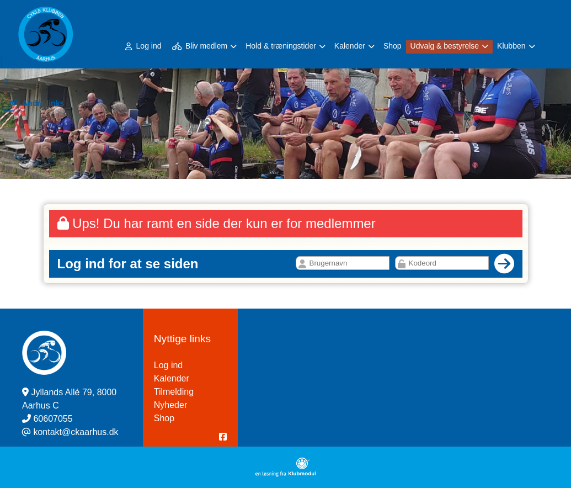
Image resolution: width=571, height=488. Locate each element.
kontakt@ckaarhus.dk (75, 432)
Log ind (143, 46)
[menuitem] (144, 45)
